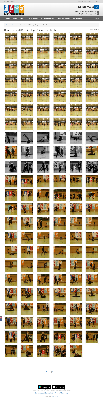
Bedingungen (39, 393)
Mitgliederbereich (47, 19)
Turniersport (33, 19)
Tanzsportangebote (63, 19)
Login (97, 19)
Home (8, 19)
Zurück (48, 372)
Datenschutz (49, 393)
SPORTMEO (55, 396)
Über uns (23, 19)
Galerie (14, 25)
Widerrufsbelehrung (61, 393)
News (15, 19)
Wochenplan (77, 19)
